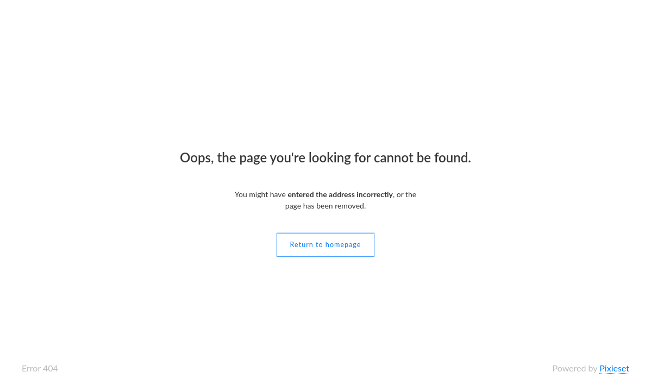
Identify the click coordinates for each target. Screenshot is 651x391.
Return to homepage (325, 244)
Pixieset (614, 368)
